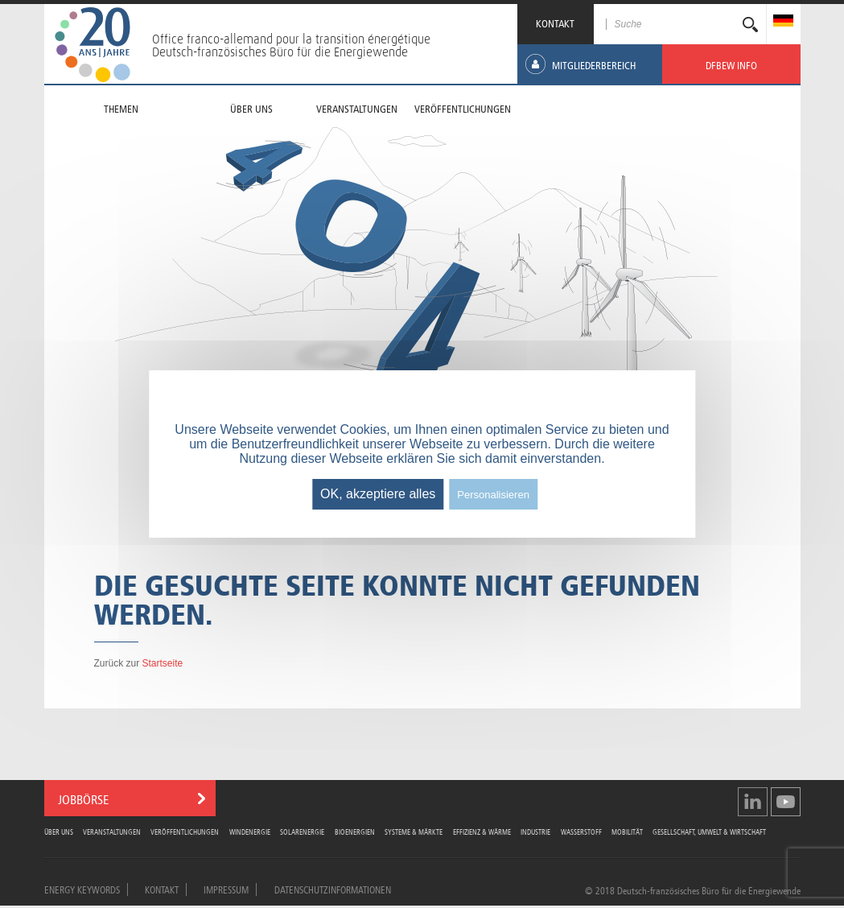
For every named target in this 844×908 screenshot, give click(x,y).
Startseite (162, 663)
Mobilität (627, 831)
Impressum (226, 888)
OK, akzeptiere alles (377, 494)
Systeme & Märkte (414, 831)
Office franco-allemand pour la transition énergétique (291, 38)
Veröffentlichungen (184, 831)
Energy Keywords (82, 888)
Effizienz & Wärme (482, 831)
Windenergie (249, 831)
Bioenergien (355, 831)
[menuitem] (783, 22)
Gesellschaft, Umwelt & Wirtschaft (709, 831)
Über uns (58, 831)
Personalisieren (493, 495)
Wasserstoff (581, 831)
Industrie (535, 831)
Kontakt (162, 888)
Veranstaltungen (112, 831)
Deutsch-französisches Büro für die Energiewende (280, 51)
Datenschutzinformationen (332, 888)
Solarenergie (302, 831)
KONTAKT (555, 22)
